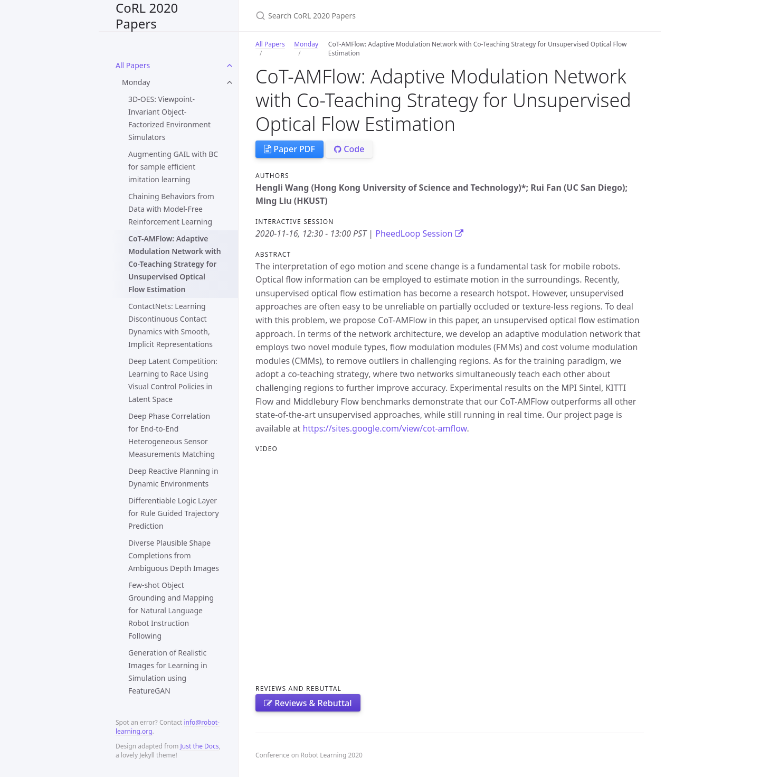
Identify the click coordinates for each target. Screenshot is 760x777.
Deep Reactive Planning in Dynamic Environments (173, 477)
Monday (136, 82)
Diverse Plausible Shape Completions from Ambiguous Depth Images (173, 555)
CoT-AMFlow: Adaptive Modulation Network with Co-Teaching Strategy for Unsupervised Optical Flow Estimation (174, 263)
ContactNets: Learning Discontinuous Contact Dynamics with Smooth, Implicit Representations (170, 325)
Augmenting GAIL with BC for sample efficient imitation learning (173, 166)
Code (349, 149)
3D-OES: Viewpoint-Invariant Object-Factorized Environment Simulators (169, 118)
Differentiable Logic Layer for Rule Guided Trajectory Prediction (173, 513)
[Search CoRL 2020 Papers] (380, 15)
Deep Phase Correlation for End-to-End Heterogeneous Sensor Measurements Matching (171, 435)
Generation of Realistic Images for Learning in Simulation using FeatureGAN (167, 672)
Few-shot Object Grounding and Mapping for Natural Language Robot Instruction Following (171, 610)
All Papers (133, 65)
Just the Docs (199, 746)
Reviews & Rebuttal (308, 703)
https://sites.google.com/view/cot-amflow (384, 428)
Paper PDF (289, 149)
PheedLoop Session (419, 233)
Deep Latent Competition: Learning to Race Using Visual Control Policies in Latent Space (172, 380)
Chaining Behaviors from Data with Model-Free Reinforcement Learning (171, 209)
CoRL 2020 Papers (147, 15)
